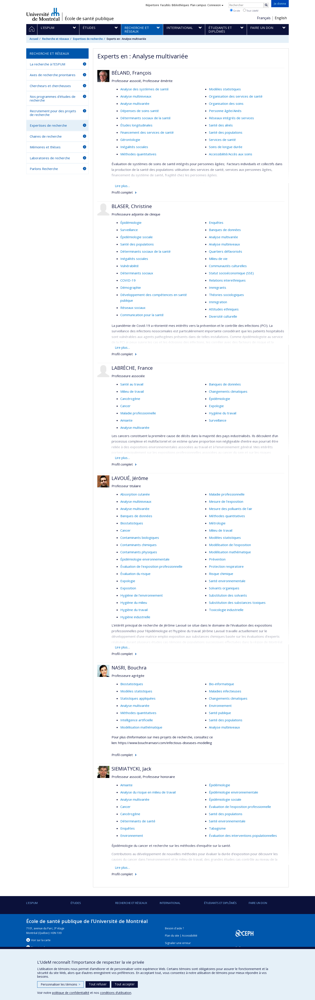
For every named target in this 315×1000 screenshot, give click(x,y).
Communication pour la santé (142, 315)
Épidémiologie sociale (136, 237)
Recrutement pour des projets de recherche (53, 113)
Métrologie (217, 523)
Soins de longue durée (225, 147)
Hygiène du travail (222, 413)
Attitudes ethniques (224, 309)
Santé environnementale (227, 581)
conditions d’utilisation (115, 993)
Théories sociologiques (226, 294)
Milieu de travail (132, 391)
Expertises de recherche (88, 39)
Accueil (34, 39)
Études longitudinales (136, 125)
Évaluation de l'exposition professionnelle (151, 566)
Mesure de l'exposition (226, 501)
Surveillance (129, 230)
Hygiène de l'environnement (141, 595)
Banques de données (225, 230)
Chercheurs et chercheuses (50, 86)
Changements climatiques (228, 391)
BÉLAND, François (131, 72)
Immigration (218, 302)
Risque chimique (221, 573)
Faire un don (258, 903)
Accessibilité (189, 935)
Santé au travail (131, 384)
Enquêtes (216, 222)
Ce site (235, 10)
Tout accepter (125, 984)
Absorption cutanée (135, 494)
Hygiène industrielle (135, 617)
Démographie (130, 287)
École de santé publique (89, 18)
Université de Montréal (43, 14)
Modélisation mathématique (230, 552)
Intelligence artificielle (136, 720)
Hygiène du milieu (133, 602)
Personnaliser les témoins (60, 984)
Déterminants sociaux (136, 273)
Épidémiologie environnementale (145, 559)
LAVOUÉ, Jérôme (130, 478)
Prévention (217, 559)
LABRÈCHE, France (132, 367)
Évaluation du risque (135, 573)
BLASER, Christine (132, 206)
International (170, 903)
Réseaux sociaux (132, 307)
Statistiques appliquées (138, 698)
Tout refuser (98, 984)
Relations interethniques (227, 280)
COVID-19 (128, 280)
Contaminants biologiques (139, 537)
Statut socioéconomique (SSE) (231, 273)
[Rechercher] (266, 5)
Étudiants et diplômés (220, 903)
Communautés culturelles (228, 266)
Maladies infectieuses (225, 691)
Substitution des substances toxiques (237, 602)
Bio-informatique (221, 684)
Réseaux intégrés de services (231, 118)
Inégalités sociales (134, 147)
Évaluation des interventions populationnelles (243, 835)
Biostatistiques (131, 523)
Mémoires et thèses (45, 147)
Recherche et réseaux (55, 39)
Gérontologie (130, 139)
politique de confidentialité (70, 993)
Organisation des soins (226, 103)
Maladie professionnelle (138, 413)
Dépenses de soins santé (139, 111)
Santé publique (220, 713)
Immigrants (217, 287)
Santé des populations (225, 132)
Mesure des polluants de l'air (230, 508)
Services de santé (222, 139)
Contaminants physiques (138, 552)
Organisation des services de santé (235, 96)
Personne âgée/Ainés (225, 111)
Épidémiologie (131, 222)
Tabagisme (217, 828)
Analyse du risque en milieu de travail (148, 792)
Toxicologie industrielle (226, 610)
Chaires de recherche (46, 136)
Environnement (220, 705)
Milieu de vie (218, 258)
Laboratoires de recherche (50, 158)
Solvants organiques (224, 588)
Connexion (215, 5)
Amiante (126, 420)
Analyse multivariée (134, 103)
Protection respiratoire (226, 566)
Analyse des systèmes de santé (144, 89)
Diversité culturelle (223, 316)
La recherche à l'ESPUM (47, 64)
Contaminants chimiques (138, 545)
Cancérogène (130, 398)
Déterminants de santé (137, 821)
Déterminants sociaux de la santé (145, 118)
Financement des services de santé (147, 132)
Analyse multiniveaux (135, 96)
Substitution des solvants (228, 595)
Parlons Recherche (44, 168)
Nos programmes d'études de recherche (52, 98)
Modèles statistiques (225, 89)
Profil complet (122, 192)
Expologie (216, 406)
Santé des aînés (221, 125)
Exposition (128, 588)
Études (76, 903)
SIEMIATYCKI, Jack (131, 768)
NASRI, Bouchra (129, 667)
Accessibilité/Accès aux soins (230, 154)
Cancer (125, 406)
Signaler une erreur (178, 943)
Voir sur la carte (41, 940)
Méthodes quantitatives (138, 154)
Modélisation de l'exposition (230, 545)
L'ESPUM (32, 903)
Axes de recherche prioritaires (52, 75)
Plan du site (172, 935)
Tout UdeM (250, 10)
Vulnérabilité (129, 266)
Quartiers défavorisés (225, 251)
